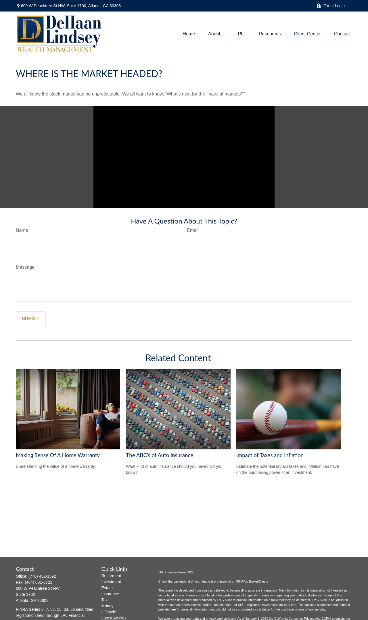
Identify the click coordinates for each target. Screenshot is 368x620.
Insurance (110, 594)
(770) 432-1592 (42, 576)
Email (192, 230)
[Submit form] (30, 319)
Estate (107, 587)
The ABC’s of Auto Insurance (159, 455)
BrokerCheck (258, 581)
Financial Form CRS (179, 572)
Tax (104, 600)
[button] (188, 34)
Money (107, 606)
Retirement (111, 575)
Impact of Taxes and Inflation (270, 455)
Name (22, 230)
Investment (111, 581)
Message (25, 267)
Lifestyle (108, 612)
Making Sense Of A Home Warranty (58, 455)
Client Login (330, 5)
